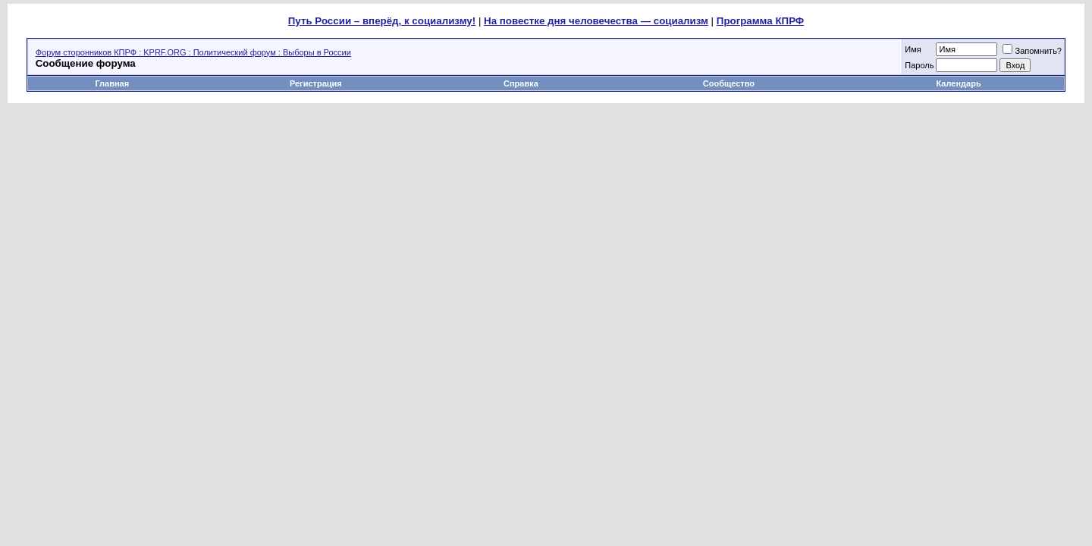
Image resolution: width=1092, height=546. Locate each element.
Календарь (959, 83)
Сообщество (730, 83)
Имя (913, 49)
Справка (521, 83)
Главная (112, 83)
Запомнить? (1032, 50)
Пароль (919, 65)
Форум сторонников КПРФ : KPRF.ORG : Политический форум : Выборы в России (193, 52)
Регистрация (316, 83)
